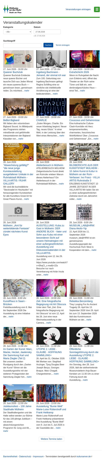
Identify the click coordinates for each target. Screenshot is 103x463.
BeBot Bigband (11, 120)
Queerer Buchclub (13, 72)
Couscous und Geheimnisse (84, 120)
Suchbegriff (9, 41)
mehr (26, 91)
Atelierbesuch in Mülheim (49, 165)
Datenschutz (25, 456)
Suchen (48, 45)
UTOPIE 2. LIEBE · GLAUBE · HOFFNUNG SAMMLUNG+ (49, 352)
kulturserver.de (84, 456)
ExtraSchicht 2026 (79, 72)
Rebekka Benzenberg (81, 301)
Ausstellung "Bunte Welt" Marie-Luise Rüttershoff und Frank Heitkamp (51, 409)
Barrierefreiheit (10, 456)
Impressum (38, 456)
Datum (37, 27)
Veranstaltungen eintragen (78, 9)
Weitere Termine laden (51, 439)
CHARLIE (41, 120)
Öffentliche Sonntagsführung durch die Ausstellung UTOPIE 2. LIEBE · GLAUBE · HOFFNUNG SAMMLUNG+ (84, 355)
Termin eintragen (63, 45)
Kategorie (8, 27)
